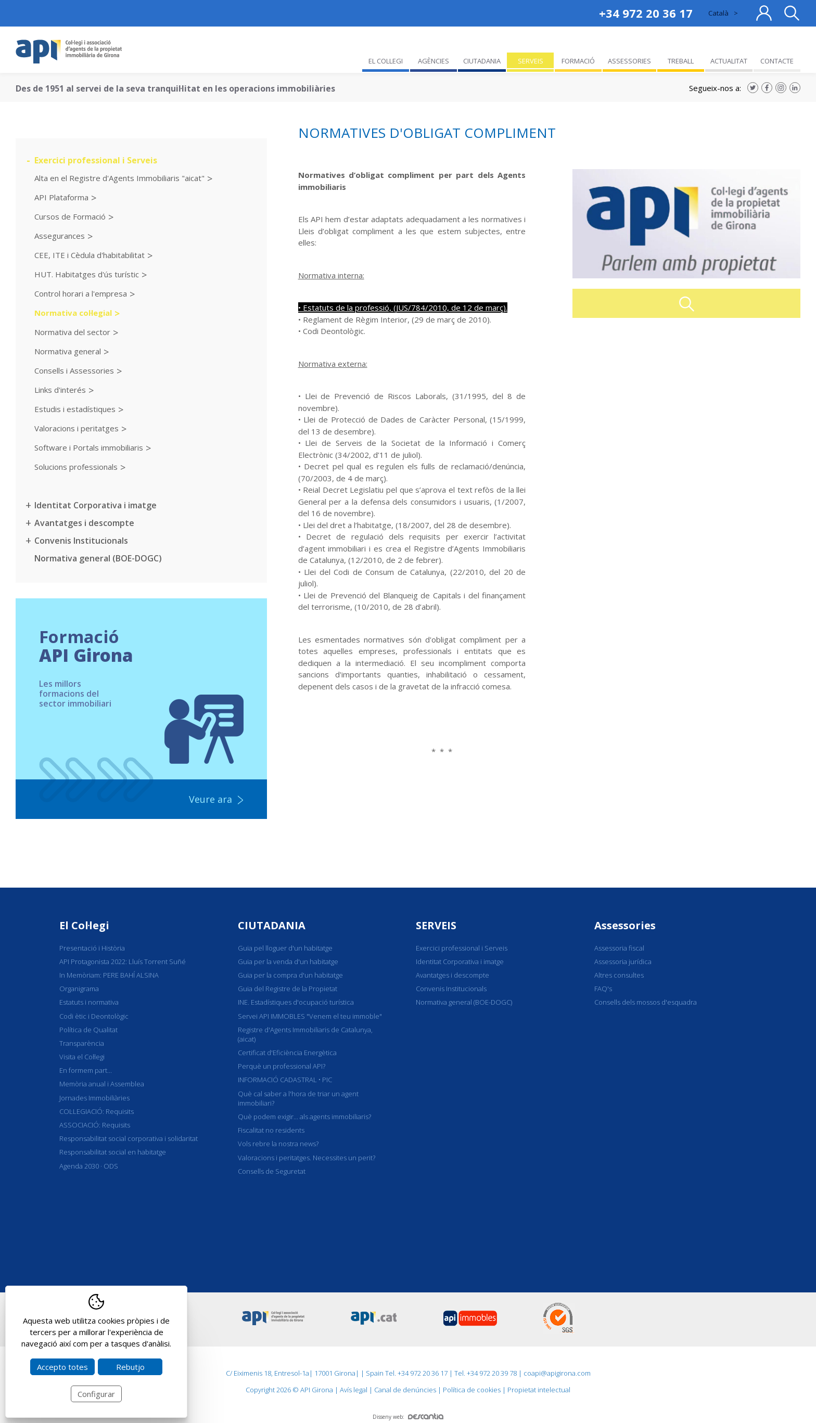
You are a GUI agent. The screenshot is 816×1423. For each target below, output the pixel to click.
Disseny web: (408, 1416)
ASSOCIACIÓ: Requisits (94, 1125)
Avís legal (353, 1389)
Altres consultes (619, 975)
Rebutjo (130, 1367)
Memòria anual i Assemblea (101, 1083)
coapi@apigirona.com (557, 1373)
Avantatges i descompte (84, 523)
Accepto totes (62, 1367)
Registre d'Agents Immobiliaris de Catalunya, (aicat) (305, 1034)
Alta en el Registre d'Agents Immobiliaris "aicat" (119, 178)
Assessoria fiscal (619, 948)
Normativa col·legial (73, 312)
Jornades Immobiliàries (94, 1097)
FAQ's (603, 988)
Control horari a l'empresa (80, 293)
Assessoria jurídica (623, 961)
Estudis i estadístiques (75, 409)
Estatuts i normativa (89, 1002)
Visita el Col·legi (82, 1056)
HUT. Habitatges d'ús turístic (86, 274)
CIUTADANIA (271, 925)
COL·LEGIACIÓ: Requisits (96, 1111)
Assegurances (59, 235)
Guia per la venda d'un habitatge (288, 961)
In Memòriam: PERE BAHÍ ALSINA (109, 975)
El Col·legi (84, 925)
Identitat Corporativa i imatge (95, 505)
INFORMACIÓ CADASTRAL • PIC (285, 1079)
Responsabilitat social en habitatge (112, 1152)
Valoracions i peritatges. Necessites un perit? (306, 1157)
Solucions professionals (76, 466)
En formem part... (85, 1070)
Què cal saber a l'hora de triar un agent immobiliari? (298, 1098)
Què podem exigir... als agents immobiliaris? (304, 1116)
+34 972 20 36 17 (646, 13)
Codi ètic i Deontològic (94, 1016)
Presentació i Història (92, 948)
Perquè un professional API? (281, 1066)
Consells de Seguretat (271, 1171)
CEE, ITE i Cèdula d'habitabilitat (89, 255)
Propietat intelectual (538, 1389)
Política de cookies (472, 1389)
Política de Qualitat (88, 1029)
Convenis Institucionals (81, 540)
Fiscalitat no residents (271, 1130)
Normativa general (67, 351)
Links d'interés (60, 389)
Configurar (96, 1394)
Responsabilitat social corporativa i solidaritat (128, 1138)
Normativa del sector (72, 332)
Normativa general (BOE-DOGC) (98, 558)
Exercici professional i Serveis (95, 160)
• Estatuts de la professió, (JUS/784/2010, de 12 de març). (402, 307)
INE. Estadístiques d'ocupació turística (296, 1002)
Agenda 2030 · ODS (88, 1166)
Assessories (625, 925)
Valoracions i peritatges (76, 428)
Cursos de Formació (70, 216)
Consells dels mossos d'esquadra (645, 1002)
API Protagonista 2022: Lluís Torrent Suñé (122, 961)
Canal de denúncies (405, 1389)
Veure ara (210, 799)
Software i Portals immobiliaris (88, 447)
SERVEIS (436, 925)
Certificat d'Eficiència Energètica (287, 1052)
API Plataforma (61, 197)
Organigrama (79, 988)
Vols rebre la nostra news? (278, 1143)
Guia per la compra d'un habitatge (290, 975)
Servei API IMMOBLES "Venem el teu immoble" (310, 1016)
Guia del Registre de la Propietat (287, 988)
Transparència (81, 1043)
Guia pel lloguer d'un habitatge (285, 948)
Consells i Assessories (74, 370)
